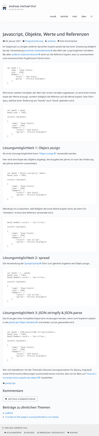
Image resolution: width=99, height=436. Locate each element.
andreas (51, 41)
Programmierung (34, 41)
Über (83, 16)
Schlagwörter (14, 432)
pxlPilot (9, 412)
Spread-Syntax (31, 263)
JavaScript (10, 383)
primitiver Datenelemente (37, 50)
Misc (74, 16)
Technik (64, 16)
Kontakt (74, 432)
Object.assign (47, 153)
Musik (53, 16)
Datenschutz (58, 432)
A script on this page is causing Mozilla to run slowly (32, 416)
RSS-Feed (30, 432)
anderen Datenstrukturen (25, 54)
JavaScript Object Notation (22, 322)
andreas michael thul (22, 6)
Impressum (45, 432)
